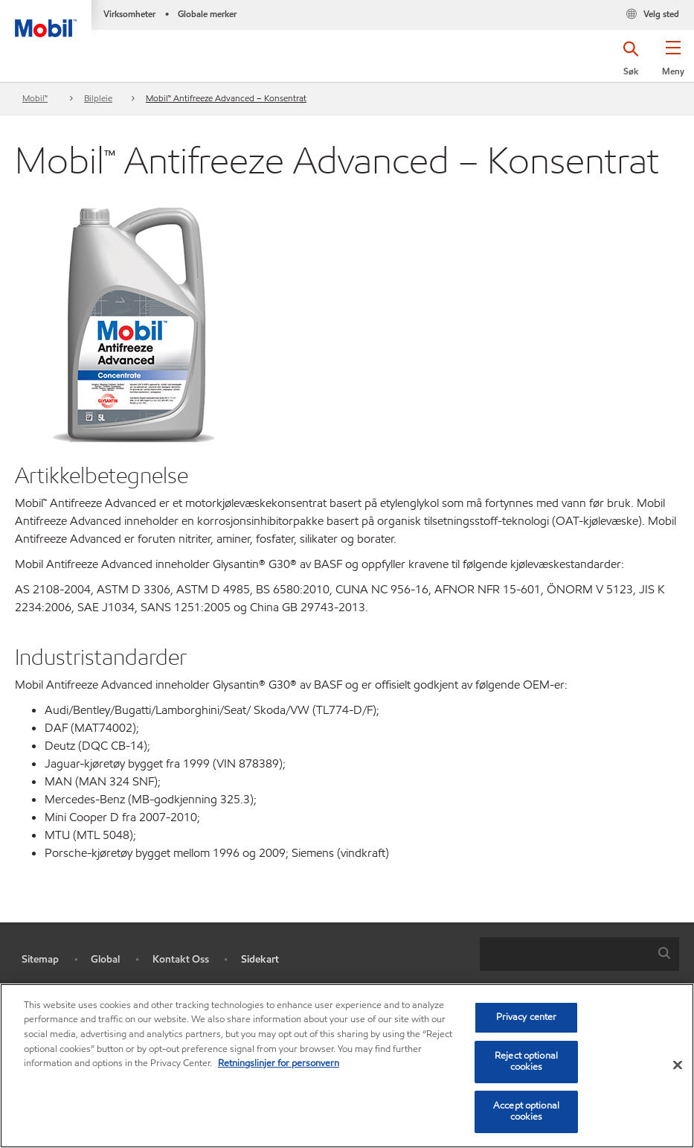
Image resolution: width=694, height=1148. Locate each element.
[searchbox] (564, 954)
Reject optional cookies (526, 1061)
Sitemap (40, 959)
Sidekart (260, 959)
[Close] (677, 1065)
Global (105, 959)
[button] (673, 63)
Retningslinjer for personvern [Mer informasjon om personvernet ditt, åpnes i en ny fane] (278, 1063)
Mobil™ (35, 98)
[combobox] (579, 954)
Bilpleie (98, 98)
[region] (347, 1065)
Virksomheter (129, 13)
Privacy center (526, 1017)
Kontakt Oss (180, 959)
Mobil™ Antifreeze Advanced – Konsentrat (226, 98)
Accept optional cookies (526, 1111)
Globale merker (207, 13)
